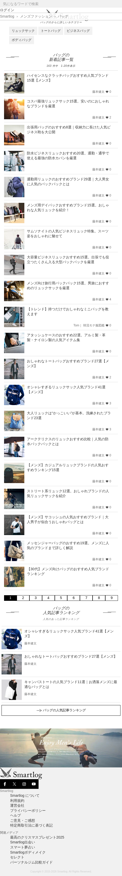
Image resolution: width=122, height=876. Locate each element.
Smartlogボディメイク (28, 852)
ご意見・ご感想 (22, 820)
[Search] (118, 4)
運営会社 (17, 805)
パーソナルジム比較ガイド (31, 862)
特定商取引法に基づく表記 (31, 825)
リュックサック (23, 31)
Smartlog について (25, 795)
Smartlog (7, 16)
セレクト (17, 857)
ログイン (7, 10)
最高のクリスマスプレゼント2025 (37, 837)
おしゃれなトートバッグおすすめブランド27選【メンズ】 (70, 656)
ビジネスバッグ (78, 31)
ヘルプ (15, 815)
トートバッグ (51, 31)
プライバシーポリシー (28, 810)
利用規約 (17, 801)
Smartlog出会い (22, 842)
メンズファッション (36, 16)
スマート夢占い (22, 847)
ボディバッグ (21, 40)
